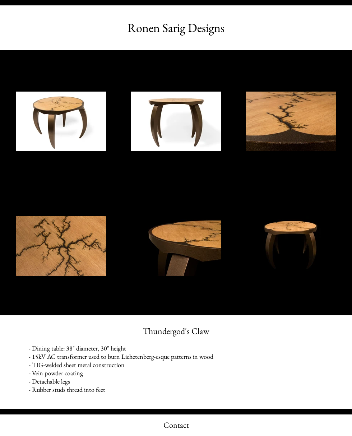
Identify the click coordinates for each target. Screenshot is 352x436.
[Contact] (176, 425)
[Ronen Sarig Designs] (176, 27)
